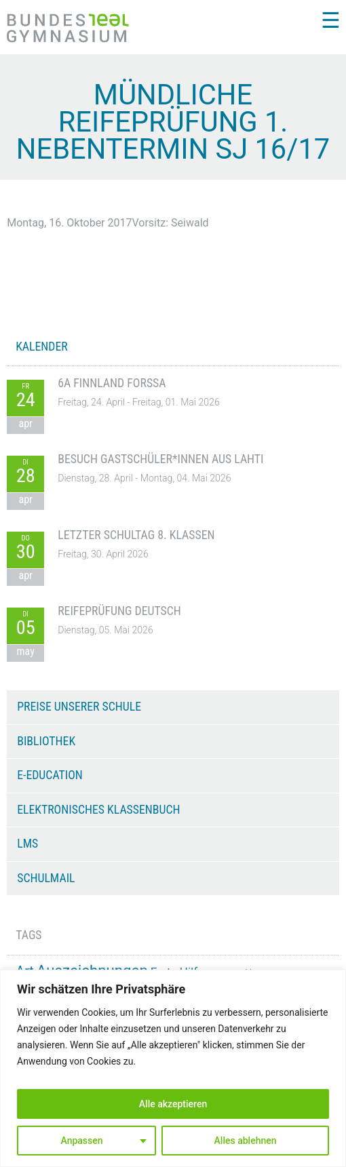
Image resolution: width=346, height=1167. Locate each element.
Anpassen (81, 1140)
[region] (173, 1068)
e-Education (50, 775)
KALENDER (42, 346)
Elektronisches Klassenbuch (98, 809)
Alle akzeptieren (173, 1104)
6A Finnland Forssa (112, 383)
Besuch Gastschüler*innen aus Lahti (160, 459)
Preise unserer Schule (79, 706)
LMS (27, 843)
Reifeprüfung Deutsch (119, 611)
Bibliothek (46, 741)
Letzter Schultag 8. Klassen (136, 535)
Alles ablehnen (245, 1140)
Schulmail (46, 878)
